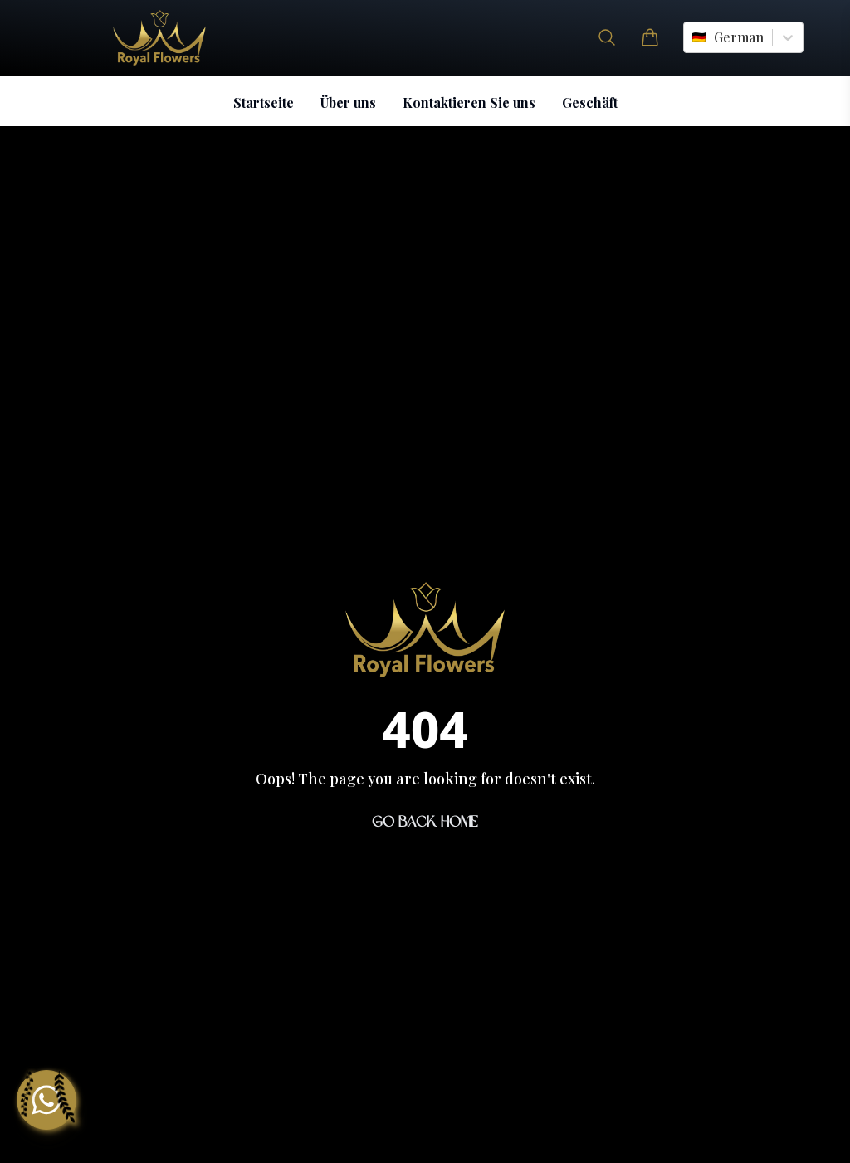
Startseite (263, 102)
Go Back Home (425, 822)
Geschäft (590, 102)
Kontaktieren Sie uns (469, 102)
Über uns (348, 102)
